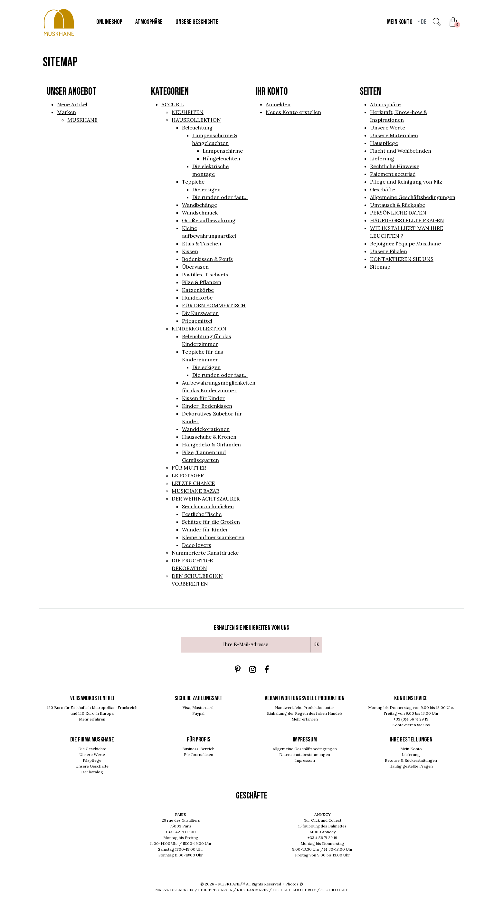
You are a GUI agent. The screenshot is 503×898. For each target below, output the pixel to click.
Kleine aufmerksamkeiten (213, 537)
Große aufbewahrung (208, 220)
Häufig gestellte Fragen (411, 766)
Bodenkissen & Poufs (207, 259)
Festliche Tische (202, 514)
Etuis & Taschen (201, 243)
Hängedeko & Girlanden (211, 444)
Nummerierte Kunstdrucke (205, 552)
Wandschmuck (200, 212)
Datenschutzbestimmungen (304, 754)
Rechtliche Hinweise (394, 166)
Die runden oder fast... (220, 197)
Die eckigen (206, 189)
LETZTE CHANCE (193, 483)
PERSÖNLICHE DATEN (398, 212)
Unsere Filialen (388, 251)
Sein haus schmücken (208, 506)
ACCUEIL (172, 104)
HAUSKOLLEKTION (196, 120)
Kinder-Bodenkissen (207, 406)
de (423, 22)
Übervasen (195, 266)
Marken (66, 112)
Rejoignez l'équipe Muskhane (405, 243)
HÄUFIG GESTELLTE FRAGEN (407, 220)
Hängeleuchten (221, 158)
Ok (316, 645)
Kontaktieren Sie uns (411, 724)
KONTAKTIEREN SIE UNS (401, 259)
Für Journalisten (198, 754)
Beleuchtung (197, 127)
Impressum (304, 760)
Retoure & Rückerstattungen (411, 760)
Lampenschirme (223, 151)
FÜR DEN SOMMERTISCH (214, 305)
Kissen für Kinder (203, 398)
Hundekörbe (197, 297)
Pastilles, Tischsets (205, 274)
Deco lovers (196, 545)
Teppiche (193, 181)
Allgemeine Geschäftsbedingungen (412, 197)
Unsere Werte (387, 127)
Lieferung (382, 158)
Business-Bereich (198, 748)
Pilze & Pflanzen (201, 282)
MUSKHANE (82, 120)
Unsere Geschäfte (92, 766)
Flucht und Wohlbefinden (400, 151)
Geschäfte (382, 189)
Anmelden (278, 104)
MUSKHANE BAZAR (195, 491)
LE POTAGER (188, 475)
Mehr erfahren (92, 719)
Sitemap (380, 266)
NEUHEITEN (188, 112)
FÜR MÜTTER (189, 467)
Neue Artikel (72, 104)
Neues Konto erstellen (293, 112)
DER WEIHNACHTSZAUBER (206, 498)
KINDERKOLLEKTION (199, 328)
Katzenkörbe (198, 290)
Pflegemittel (197, 321)
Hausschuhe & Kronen (209, 437)
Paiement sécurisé (392, 174)
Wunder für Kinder (205, 529)
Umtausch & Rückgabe (397, 205)
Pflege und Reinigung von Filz (406, 181)
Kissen (190, 251)
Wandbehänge (199, 205)
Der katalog (92, 771)
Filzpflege (92, 760)
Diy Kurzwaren (200, 313)
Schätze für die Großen (211, 522)
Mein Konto (411, 748)
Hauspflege (384, 143)
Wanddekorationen (206, 429)
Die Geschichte (92, 748)
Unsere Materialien (394, 135)
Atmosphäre (385, 104)
